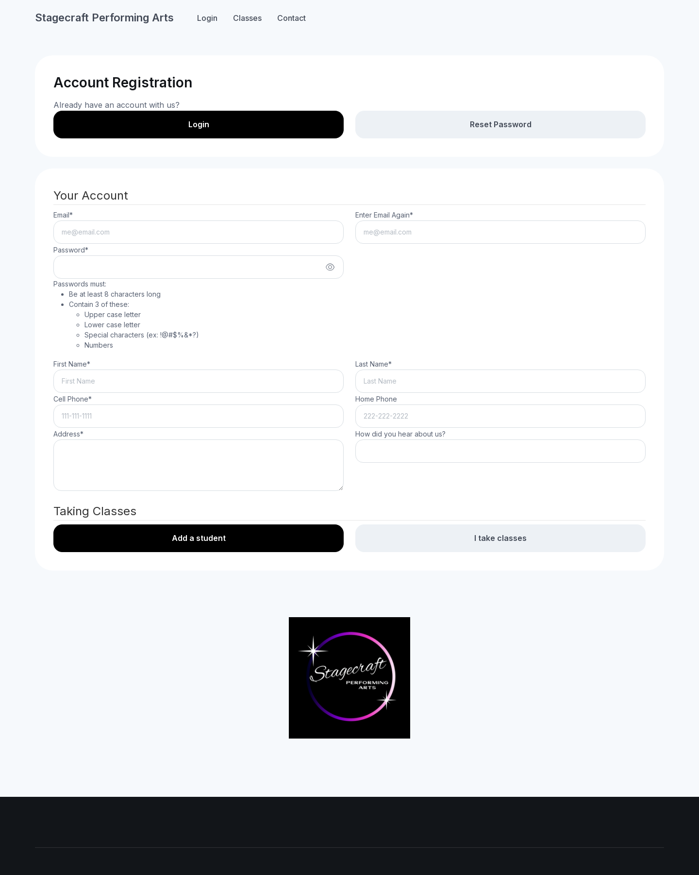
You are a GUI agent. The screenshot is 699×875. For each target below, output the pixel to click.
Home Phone (376, 399)
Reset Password (501, 124)
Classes (247, 18)
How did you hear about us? (400, 434)
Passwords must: (126, 315)
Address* (68, 434)
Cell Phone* (72, 399)
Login (207, 18)
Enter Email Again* (384, 215)
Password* (70, 250)
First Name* (71, 364)
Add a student (199, 538)
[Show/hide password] (330, 267)
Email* (63, 215)
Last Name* (373, 364)
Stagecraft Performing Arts (104, 17)
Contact (291, 18)
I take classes (500, 538)
